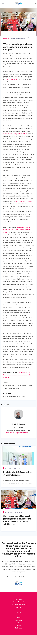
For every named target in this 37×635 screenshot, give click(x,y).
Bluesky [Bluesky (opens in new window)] (18, 625)
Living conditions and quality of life (14, 396)
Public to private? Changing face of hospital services (17, 473)
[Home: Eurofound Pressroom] (18, 4)
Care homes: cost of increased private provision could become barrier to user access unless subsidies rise (17, 520)
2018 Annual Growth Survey (23, 201)
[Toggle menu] (3, 4)
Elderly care (7, 386)
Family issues (15, 386)
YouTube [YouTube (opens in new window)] (18, 623)
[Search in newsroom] (34, 4)
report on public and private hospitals (15, 134)
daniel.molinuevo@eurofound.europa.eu (18, 433)
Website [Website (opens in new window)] (18, 612)
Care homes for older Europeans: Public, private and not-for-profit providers (16, 229)
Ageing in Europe (12, 79)
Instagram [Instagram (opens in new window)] (18, 628)
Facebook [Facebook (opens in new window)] (18, 620)
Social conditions (13, 388)
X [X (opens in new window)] (18, 615)
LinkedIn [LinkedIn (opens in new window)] (18, 617)
